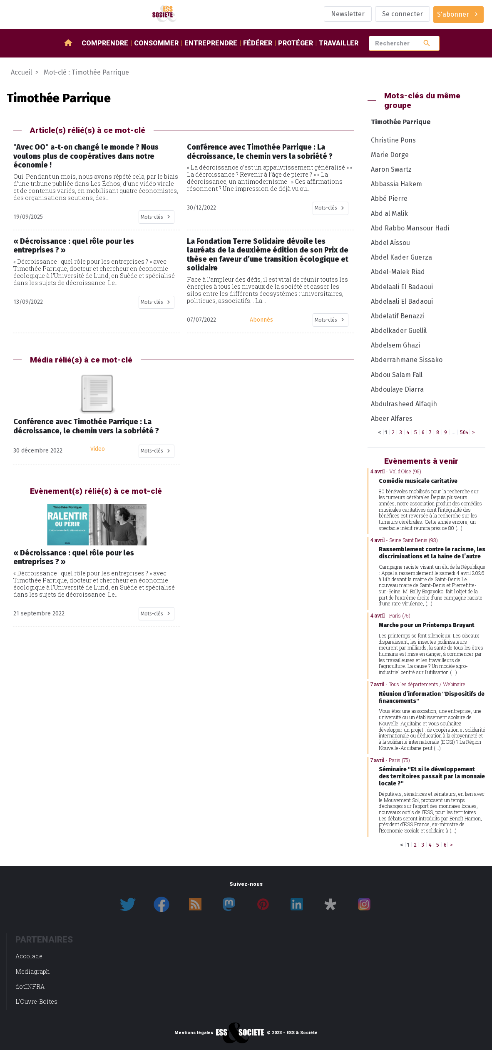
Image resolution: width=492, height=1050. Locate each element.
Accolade (28, 956)
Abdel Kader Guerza (401, 257)
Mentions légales (193, 1032)
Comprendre (105, 43)
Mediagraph (32, 971)
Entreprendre (210, 43)
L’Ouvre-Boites (36, 1001)
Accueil (21, 72)
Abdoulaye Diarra (397, 389)
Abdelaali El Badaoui (402, 287)
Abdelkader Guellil (399, 331)
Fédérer (257, 43)
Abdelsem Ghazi (395, 345)
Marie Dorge (390, 155)
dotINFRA (30, 986)
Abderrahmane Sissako (406, 360)
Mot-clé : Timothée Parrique (86, 72)
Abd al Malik (389, 214)
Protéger (295, 43)
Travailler (338, 43)
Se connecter (402, 14)
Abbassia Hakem (396, 184)
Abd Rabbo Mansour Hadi (410, 228)
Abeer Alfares (391, 418)
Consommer (156, 43)
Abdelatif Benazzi (398, 316)
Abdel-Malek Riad (398, 272)
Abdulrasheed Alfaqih (404, 404)
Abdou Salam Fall (396, 375)
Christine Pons (393, 140)
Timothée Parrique (400, 122)
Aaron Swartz (391, 169)
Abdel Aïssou (390, 243)
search (426, 43)
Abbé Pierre (389, 198)
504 (464, 432)
